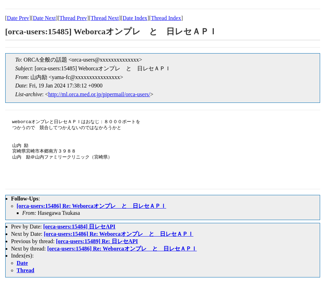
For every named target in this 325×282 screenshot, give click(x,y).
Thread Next (105, 18)
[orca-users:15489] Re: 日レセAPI (97, 241)
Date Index (134, 18)
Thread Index (166, 18)
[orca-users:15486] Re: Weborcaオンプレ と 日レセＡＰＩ (92, 206)
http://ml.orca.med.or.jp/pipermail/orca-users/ (99, 94)
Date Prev (18, 18)
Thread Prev (73, 18)
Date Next (44, 18)
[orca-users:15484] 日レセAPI (79, 227)
